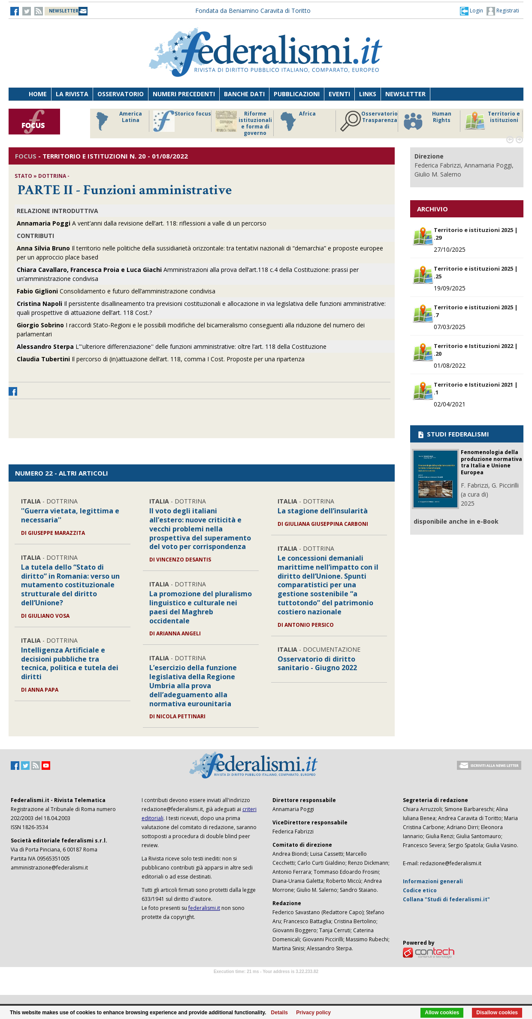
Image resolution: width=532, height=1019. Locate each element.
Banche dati (244, 94)
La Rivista (72, 94)
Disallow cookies (497, 1013)
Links (367, 94)
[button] (471, 10)
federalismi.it (204, 908)
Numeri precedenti (184, 94)
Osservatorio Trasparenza (369, 121)
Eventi (339, 94)
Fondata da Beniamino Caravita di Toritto (253, 10)
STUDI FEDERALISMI (453, 434)
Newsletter (405, 94)
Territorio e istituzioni (492, 121)
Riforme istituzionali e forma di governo (243, 123)
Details (279, 1013)
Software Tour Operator (266, 981)
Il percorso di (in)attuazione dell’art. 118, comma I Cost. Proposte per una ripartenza (161, 359)
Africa (297, 121)
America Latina (116, 121)
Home (38, 94)
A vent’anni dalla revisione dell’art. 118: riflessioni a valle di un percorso (141, 223)
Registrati (503, 11)
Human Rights (426, 121)
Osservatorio (120, 94)
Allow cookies (442, 1013)
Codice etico (420, 890)
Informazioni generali (433, 881)
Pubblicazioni (297, 94)
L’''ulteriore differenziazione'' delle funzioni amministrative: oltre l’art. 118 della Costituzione (171, 346)
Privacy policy (313, 1013)
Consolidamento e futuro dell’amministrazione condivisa (116, 291)
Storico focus (182, 121)
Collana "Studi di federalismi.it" (446, 899)
